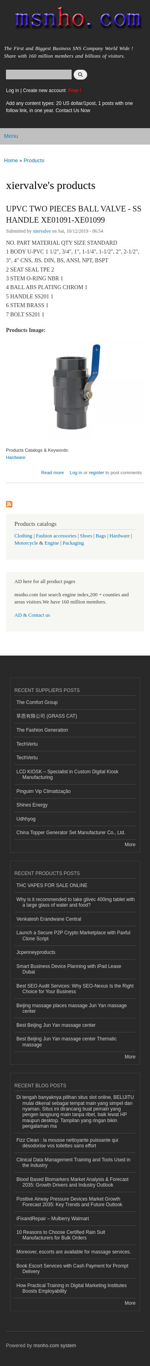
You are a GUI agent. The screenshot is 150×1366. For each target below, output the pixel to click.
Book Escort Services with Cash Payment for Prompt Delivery (72, 1268)
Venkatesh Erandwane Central (48, 919)
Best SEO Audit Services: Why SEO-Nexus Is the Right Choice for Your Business (75, 988)
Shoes (86, 536)
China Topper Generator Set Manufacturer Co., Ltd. (70, 832)
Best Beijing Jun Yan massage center (56, 1025)
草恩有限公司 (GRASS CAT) (46, 716)
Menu (11, 136)
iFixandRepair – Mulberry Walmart (52, 1218)
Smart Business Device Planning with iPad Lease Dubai (68, 969)
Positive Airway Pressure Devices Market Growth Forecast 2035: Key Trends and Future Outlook (69, 1201)
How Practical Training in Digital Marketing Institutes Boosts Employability (71, 1288)
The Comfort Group (37, 702)
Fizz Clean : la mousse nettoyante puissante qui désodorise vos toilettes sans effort (67, 1143)
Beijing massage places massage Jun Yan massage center (71, 1008)
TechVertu (27, 744)
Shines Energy (32, 805)
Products (34, 160)
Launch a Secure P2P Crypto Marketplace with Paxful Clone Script (73, 935)
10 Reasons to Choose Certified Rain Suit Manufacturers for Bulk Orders (60, 1235)
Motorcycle (26, 543)
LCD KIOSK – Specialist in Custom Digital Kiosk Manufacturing (67, 774)
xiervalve (42, 231)
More (130, 844)
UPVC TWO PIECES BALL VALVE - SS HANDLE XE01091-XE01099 (74, 214)
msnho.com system (55, 1345)
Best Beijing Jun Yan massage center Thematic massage (66, 1041)
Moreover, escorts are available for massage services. (73, 1252)
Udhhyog (26, 819)
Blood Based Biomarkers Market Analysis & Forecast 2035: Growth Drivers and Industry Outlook (72, 1182)
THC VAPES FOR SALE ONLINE (52, 885)
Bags (101, 536)
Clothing (23, 536)
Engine (51, 543)
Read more (52, 472)
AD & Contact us (32, 615)
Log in (12, 90)
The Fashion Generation (42, 730)
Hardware (16, 457)
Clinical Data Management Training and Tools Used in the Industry (73, 1162)
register (96, 472)
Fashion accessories (56, 536)
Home (11, 160)
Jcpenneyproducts (35, 952)
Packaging (73, 543)
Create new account (45, 90)
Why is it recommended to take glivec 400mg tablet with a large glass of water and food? (75, 902)
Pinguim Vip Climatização (43, 791)
